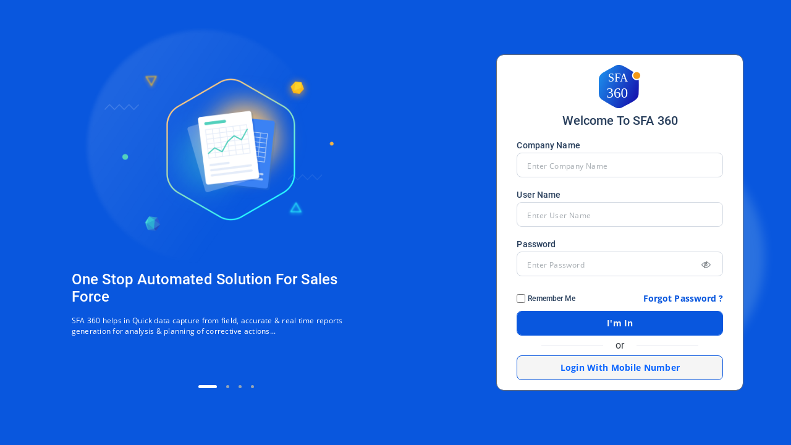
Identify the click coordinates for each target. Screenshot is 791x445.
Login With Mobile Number (620, 367)
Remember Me (551, 298)
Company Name (548, 145)
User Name (538, 195)
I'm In (620, 323)
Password (536, 244)
